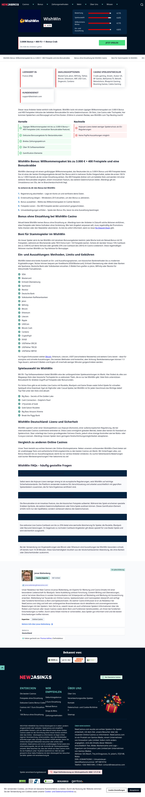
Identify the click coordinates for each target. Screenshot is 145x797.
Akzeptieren (134, 790)
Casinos (25, 4)
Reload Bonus (51, 706)
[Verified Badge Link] (48, 781)
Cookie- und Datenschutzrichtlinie (59, 791)
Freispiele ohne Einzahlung (31, 698)
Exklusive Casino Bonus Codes (33, 702)
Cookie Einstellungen (116, 790)
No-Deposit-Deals (102, 228)
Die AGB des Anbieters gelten (31, 47)
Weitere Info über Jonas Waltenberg (37, 624)
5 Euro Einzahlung (53, 702)
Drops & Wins (51, 711)
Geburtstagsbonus (53, 697)
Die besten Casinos (28, 693)
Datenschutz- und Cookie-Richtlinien (82, 708)
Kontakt (71, 702)
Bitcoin (48, 356)
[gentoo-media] (77, 781)
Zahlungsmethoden (60, 4)
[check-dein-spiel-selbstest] (34, 781)
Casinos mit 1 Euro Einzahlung (32, 708)
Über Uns (94, 4)
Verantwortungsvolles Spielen (80, 698)
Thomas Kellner (45, 638)
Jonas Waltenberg (42, 573)
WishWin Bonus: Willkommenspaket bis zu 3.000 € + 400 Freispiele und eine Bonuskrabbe (35, 58)
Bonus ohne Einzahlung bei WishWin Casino (89, 58)
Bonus (40, 4)
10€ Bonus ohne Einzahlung (32, 714)
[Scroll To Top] (2, 667)
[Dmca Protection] (22, 781)
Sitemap (71, 714)
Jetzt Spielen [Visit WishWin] (112, 43)
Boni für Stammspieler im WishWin (123, 58)
